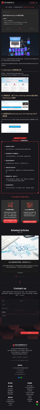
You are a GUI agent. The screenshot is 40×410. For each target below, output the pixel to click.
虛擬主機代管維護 (29, 394)
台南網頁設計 (14, 357)
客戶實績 (10, 386)
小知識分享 (10, 403)
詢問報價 (29, 401)
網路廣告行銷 (29, 389)
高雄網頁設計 (20, 357)
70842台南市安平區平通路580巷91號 (20, 368)
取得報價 (33, 2)
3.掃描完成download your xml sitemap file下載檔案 (13, 24)
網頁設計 (33, 119)
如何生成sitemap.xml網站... (29, 7)
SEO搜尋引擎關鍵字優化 (29, 387)
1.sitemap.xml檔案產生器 (8, 20)
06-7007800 (20, 370)
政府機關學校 (10, 390)
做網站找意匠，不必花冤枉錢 (20, 138)
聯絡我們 (30, 2)
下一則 (31, 28)
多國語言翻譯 (29, 399)
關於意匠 (10, 383)
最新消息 (10, 397)
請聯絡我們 (24, 140)
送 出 (29, 332)
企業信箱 (29, 397)
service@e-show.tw (20, 374)
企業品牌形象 (10, 388)
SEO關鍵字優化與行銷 (17, 7)
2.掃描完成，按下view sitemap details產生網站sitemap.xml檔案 (15, 22)
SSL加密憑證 (29, 390)
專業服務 (29, 383)
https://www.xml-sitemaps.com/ (14, 73)
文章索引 (5, 18)
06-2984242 (20, 372)
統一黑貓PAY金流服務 (29, 392)
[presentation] (9, 328)
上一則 (8, 28)
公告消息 (10, 405)
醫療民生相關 (10, 392)
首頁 (6, 7)
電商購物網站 (10, 394)
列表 (20, 28)
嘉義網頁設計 (25, 357)
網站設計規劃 (29, 385)
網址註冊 (29, 396)
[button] (16, 276)
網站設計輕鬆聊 (10, 400)
